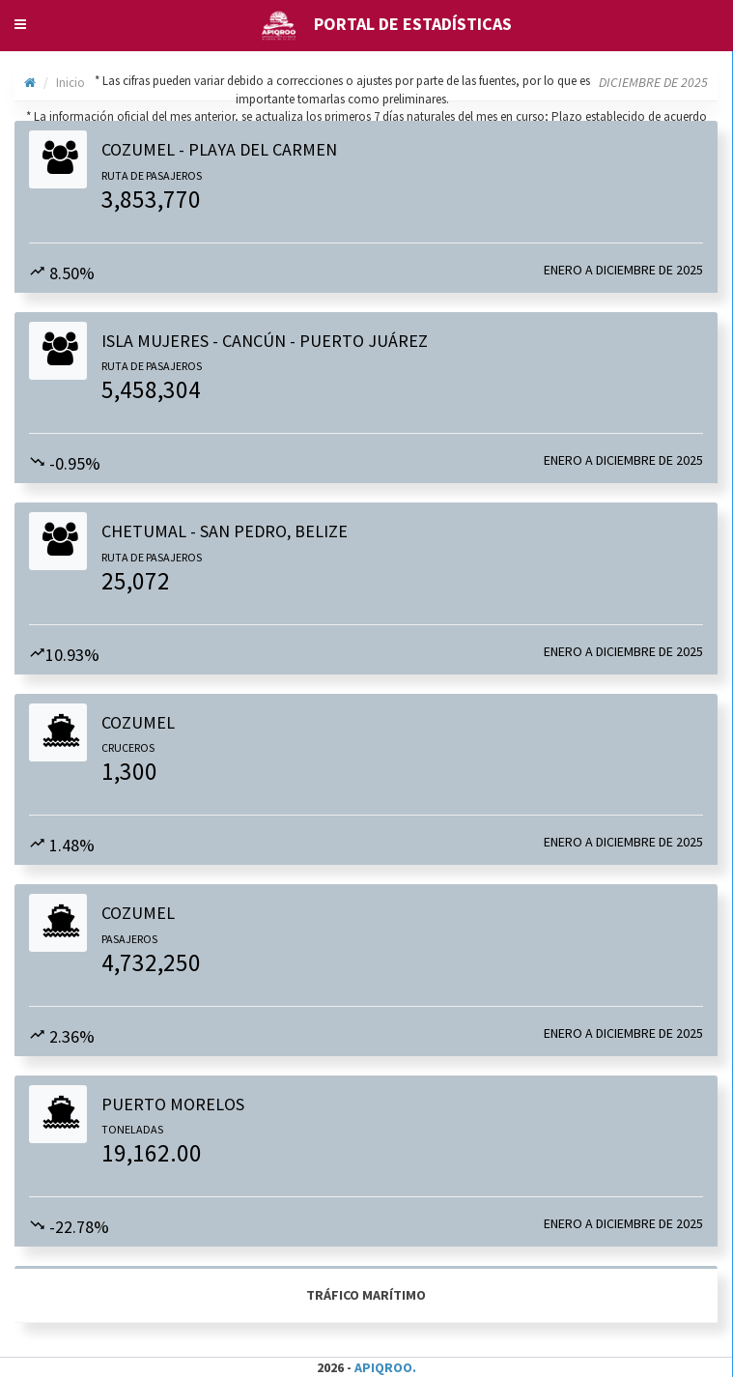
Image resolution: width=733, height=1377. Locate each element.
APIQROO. (385, 1367)
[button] (20, 24)
